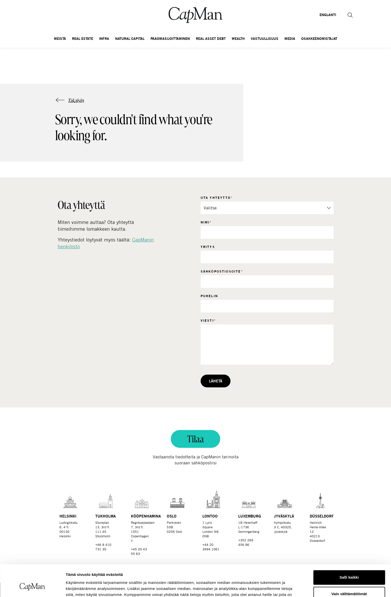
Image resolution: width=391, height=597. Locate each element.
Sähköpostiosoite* (222, 271)
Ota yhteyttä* (217, 198)
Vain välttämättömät (349, 566)
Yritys (208, 247)
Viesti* (208, 320)
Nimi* (206, 222)
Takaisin (75, 100)
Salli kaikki (349, 550)
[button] (350, 15)
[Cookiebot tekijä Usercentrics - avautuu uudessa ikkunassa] (32, 587)
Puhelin (209, 296)
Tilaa (195, 439)
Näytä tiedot (77, 587)
